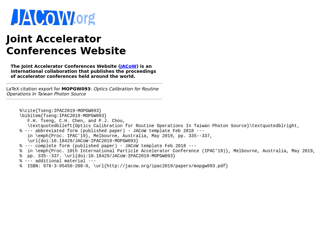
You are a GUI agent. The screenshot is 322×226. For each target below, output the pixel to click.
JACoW (128, 66)
